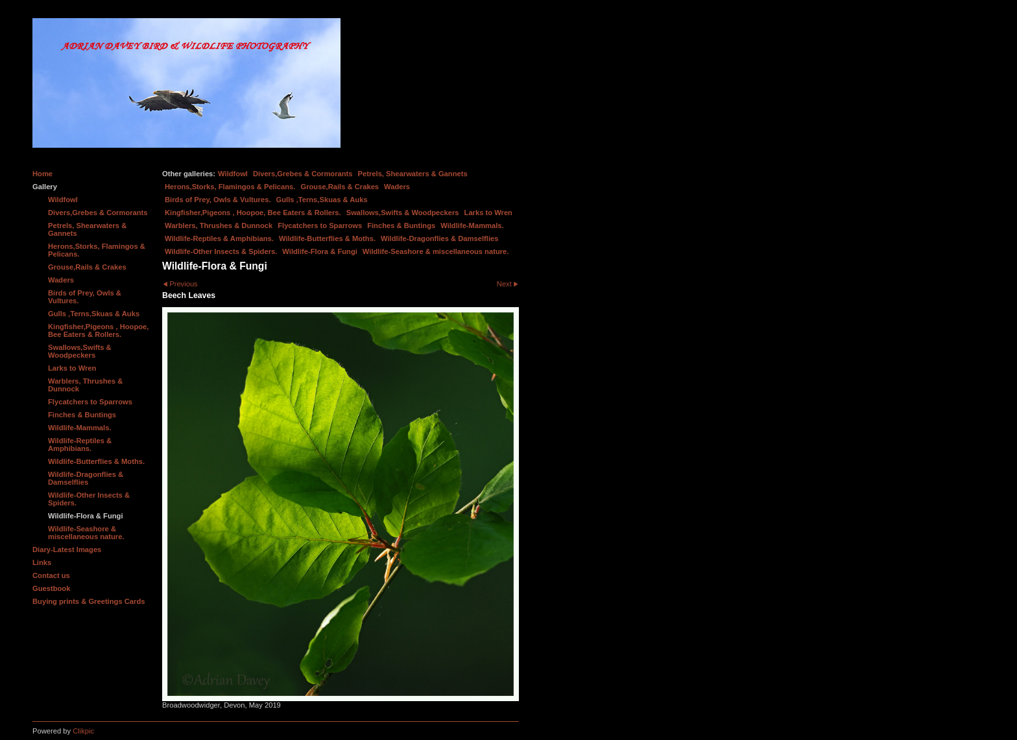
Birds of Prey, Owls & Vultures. (218, 199)
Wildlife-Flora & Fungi (319, 251)
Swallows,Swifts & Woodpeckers (402, 212)
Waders (397, 187)
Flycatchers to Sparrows (320, 225)
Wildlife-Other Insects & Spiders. (221, 251)
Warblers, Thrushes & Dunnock (218, 225)
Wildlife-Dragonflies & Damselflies (439, 238)
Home (42, 174)
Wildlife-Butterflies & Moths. (327, 238)
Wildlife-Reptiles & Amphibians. (219, 238)
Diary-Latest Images (66, 549)
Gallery (44, 187)
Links (41, 562)
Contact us (51, 575)
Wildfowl (233, 174)
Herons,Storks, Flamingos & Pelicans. (230, 187)
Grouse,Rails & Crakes (339, 187)
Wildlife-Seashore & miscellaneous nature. (436, 251)
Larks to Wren (488, 212)
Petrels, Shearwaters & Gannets (413, 174)
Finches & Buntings (401, 225)
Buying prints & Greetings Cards (88, 601)
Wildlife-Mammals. (472, 225)
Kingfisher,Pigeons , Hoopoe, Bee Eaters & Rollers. (253, 212)
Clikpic (83, 731)
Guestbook (51, 588)
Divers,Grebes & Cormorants (303, 174)
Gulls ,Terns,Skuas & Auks (322, 199)
